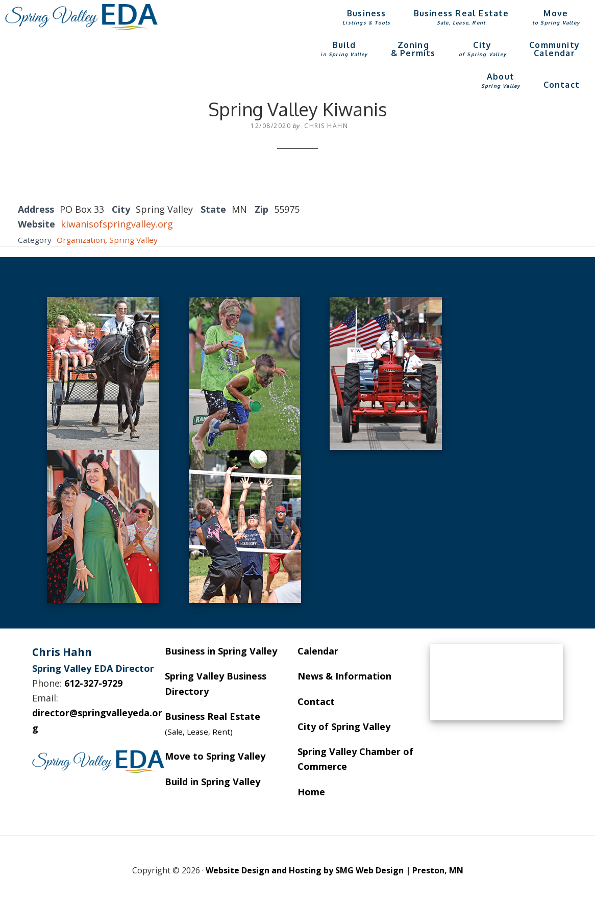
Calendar (318, 651)
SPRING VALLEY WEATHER (496, 682)
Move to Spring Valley (215, 756)
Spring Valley (133, 240)
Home (311, 792)
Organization (81, 240)
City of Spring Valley (344, 726)
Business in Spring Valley (221, 651)
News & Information (344, 676)
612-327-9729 (93, 683)
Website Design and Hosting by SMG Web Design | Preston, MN (334, 870)
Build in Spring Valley (212, 781)
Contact (316, 701)
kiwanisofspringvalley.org (117, 224)
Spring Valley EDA (81, 17)
